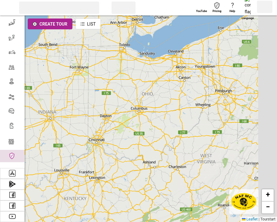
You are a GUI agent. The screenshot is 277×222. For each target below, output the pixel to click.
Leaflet (250, 219)
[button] (7, 7)
